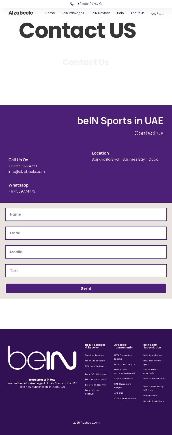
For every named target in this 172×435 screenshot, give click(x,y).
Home (50, 13)
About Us (137, 13)
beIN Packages (73, 13)
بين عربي (157, 13)
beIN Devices (100, 13)
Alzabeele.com (90, 422)
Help (120, 13)
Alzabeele (21, 12)
